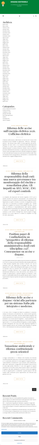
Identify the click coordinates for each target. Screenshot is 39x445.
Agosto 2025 (6, 37)
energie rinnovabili (7, 113)
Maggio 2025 (6, 42)
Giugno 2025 (5, 41)
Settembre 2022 (6, 93)
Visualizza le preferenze (19, 440)
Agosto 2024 (6, 55)
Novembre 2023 (6, 70)
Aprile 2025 (5, 44)
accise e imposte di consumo (9, 108)
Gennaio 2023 (6, 86)
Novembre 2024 (6, 52)
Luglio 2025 (5, 39)
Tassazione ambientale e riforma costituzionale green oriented (20, 348)
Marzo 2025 (5, 45)
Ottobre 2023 (6, 72)
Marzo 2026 (5, 26)
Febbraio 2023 (6, 85)
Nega (19, 436)
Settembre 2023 (6, 73)
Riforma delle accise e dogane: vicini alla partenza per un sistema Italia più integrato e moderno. (19, 302)
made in (4, 116)
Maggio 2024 (6, 60)
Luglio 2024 (5, 57)
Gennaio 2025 (6, 49)
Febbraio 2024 (6, 65)
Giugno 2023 (5, 78)
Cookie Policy (19, 443)
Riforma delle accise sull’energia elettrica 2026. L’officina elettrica (19, 131)
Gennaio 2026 (6, 29)
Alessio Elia (5, 224)
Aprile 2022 (5, 101)
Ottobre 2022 (6, 91)
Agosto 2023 (6, 75)
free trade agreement (8, 115)
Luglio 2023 (5, 76)
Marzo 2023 (5, 83)
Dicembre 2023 (6, 68)
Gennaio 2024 (6, 67)
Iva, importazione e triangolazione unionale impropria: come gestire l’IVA (19, 409)
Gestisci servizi (4, 429)
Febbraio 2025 (6, 47)
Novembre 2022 (6, 89)
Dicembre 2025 (6, 31)
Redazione (5, 165)
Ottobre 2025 (6, 34)
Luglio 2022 (5, 96)
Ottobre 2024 (6, 54)
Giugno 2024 (5, 58)
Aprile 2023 (5, 81)
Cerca (34, 389)
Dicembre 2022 (6, 88)
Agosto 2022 (6, 94)
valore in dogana (6, 120)
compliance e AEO (7, 112)
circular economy (6, 110)
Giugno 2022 (5, 98)
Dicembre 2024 (6, 50)
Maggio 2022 (6, 99)
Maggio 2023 (6, 80)
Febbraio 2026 (6, 27)
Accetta (19, 432)
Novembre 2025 (6, 32)
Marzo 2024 (5, 63)
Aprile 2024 (5, 62)
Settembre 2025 (6, 36)
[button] (37, 420)
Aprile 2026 (5, 24)
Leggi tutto (19, 161)
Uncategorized (6, 118)
